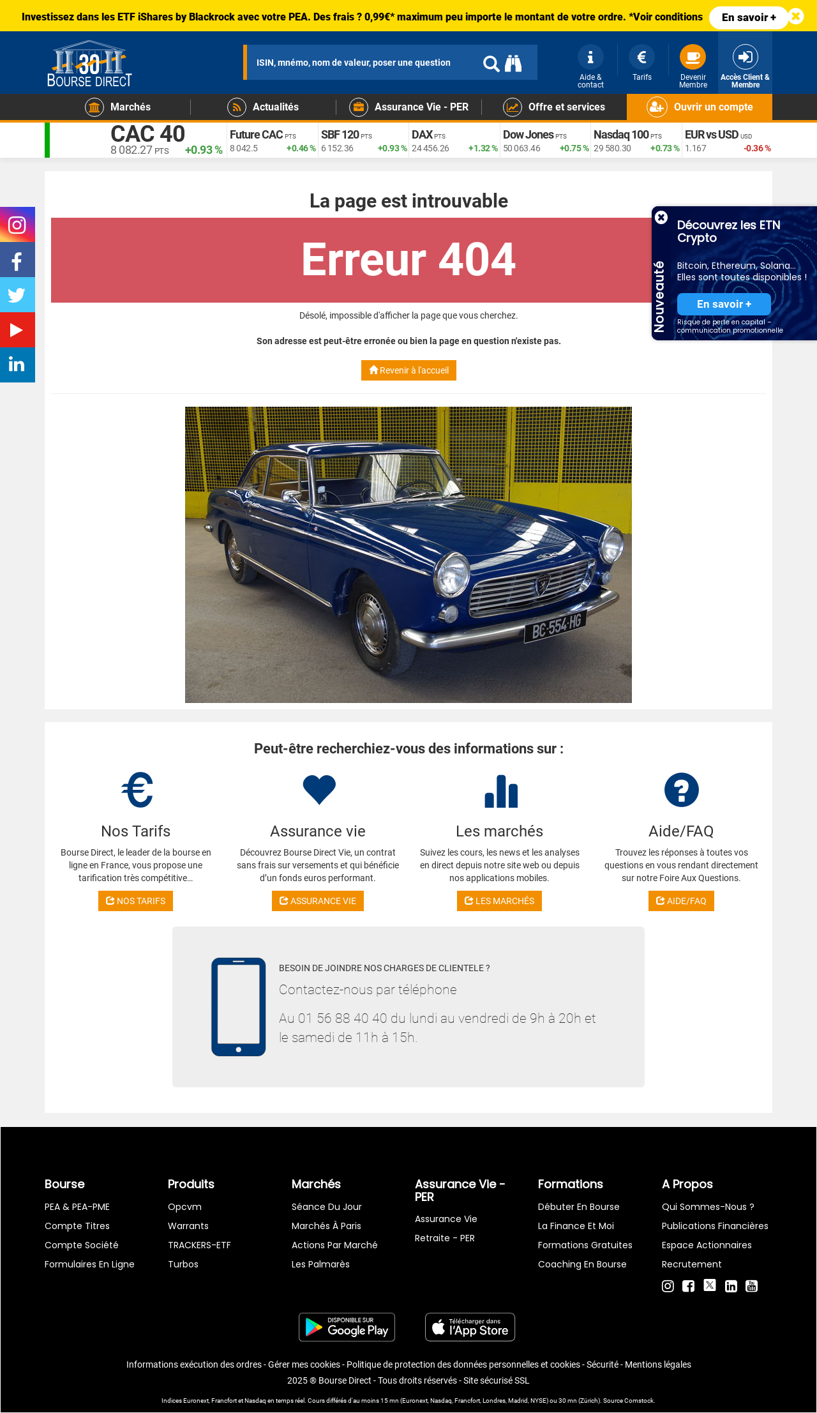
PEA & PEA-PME (77, 1206)
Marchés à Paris (326, 1226)
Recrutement (692, 1264)
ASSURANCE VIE (318, 901)
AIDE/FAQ (681, 901)
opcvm (185, 1206)
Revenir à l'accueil (409, 370)
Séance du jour (327, 1206)
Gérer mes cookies (304, 1364)
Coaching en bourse (582, 1264)
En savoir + (749, 17)
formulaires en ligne (90, 1264)
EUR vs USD (711, 134)
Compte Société (82, 1245)
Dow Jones (528, 134)
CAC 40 (147, 134)
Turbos (183, 1264)
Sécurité (602, 1364)
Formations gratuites (585, 1245)
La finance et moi (576, 1226)
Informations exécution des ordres (194, 1364)
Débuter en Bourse (579, 1206)
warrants (188, 1226)
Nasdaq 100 (621, 134)
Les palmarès (321, 1264)
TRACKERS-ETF (199, 1245)
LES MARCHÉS (499, 901)
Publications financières (715, 1226)
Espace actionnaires (707, 1245)
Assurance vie (446, 1219)
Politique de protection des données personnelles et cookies (463, 1364)
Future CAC (256, 134)
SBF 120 (340, 134)
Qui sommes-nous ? (708, 1206)
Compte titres (77, 1226)
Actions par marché (335, 1245)
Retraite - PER (445, 1238)
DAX (422, 134)
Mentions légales (658, 1364)
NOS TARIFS (135, 901)
